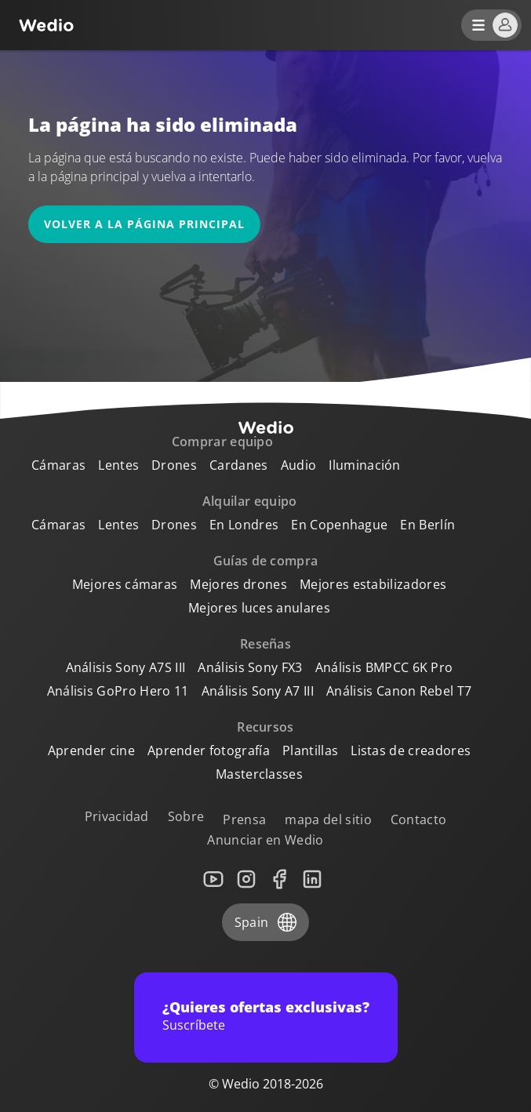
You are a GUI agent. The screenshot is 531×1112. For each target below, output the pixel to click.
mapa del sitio (328, 819)
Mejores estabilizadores (373, 584)
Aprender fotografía (208, 750)
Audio (299, 465)
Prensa (244, 819)
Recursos (265, 727)
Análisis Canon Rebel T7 (398, 691)
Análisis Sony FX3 (250, 667)
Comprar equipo (222, 441)
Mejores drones (238, 584)
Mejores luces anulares (259, 607)
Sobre (186, 816)
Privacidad (117, 816)
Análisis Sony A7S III (126, 667)
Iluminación (365, 465)
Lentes (118, 465)
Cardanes (238, 465)
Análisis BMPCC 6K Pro (384, 667)
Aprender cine (91, 750)
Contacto (419, 819)
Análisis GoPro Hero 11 (118, 691)
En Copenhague (339, 524)
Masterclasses (259, 774)
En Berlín (427, 524)
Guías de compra (265, 560)
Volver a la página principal (144, 223)
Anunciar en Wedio (265, 840)
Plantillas (310, 750)
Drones (174, 465)
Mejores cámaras (125, 584)
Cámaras (58, 465)
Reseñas (265, 643)
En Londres (243, 524)
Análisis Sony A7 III (258, 691)
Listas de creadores (411, 750)
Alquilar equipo (249, 501)
